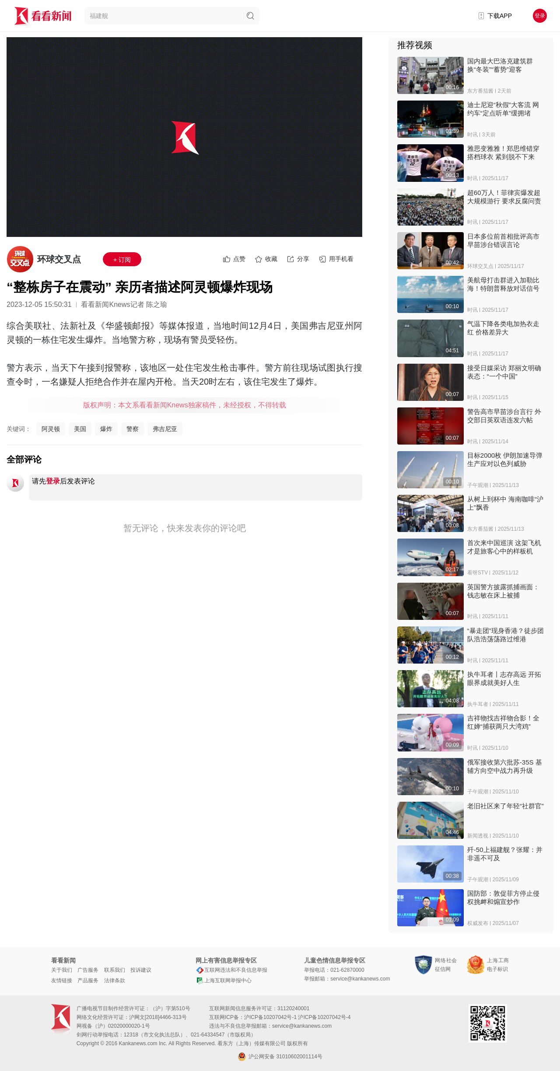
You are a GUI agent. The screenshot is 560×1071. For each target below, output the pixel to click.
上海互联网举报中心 (224, 980)
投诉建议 (140, 970)
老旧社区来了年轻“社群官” (505, 806)
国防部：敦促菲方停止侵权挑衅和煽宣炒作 (503, 897)
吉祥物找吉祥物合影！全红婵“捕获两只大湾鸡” (503, 722)
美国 (80, 428)
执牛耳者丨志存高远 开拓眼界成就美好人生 (504, 678)
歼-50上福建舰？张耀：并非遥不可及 (504, 854)
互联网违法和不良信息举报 (231, 970)
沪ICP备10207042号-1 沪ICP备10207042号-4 (297, 1017)
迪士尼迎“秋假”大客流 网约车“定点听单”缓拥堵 (503, 109)
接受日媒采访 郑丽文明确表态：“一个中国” (504, 372)
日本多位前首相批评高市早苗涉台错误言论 (503, 240)
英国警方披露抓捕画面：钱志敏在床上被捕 (503, 591)
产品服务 (87, 980)
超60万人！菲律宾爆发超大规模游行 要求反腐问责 (504, 197)
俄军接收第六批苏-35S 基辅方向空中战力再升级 (504, 766)
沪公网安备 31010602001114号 (280, 1056)
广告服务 (87, 970)
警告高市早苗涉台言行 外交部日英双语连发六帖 (504, 416)
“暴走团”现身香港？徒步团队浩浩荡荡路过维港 (505, 635)
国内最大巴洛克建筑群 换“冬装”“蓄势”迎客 (500, 65)
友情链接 (61, 980)
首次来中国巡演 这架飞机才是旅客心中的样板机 (504, 547)
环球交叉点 (59, 259)
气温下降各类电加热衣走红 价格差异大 (503, 328)
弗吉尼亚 (165, 428)
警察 (132, 428)
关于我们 (61, 970)
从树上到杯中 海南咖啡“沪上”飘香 (505, 503)
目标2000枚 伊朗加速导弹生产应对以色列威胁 (505, 459)
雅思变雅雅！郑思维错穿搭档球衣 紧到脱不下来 (503, 152)
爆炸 (106, 428)
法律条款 (114, 980)
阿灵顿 (51, 428)
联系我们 (114, 970)
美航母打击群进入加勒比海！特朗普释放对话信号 (503, 284)
